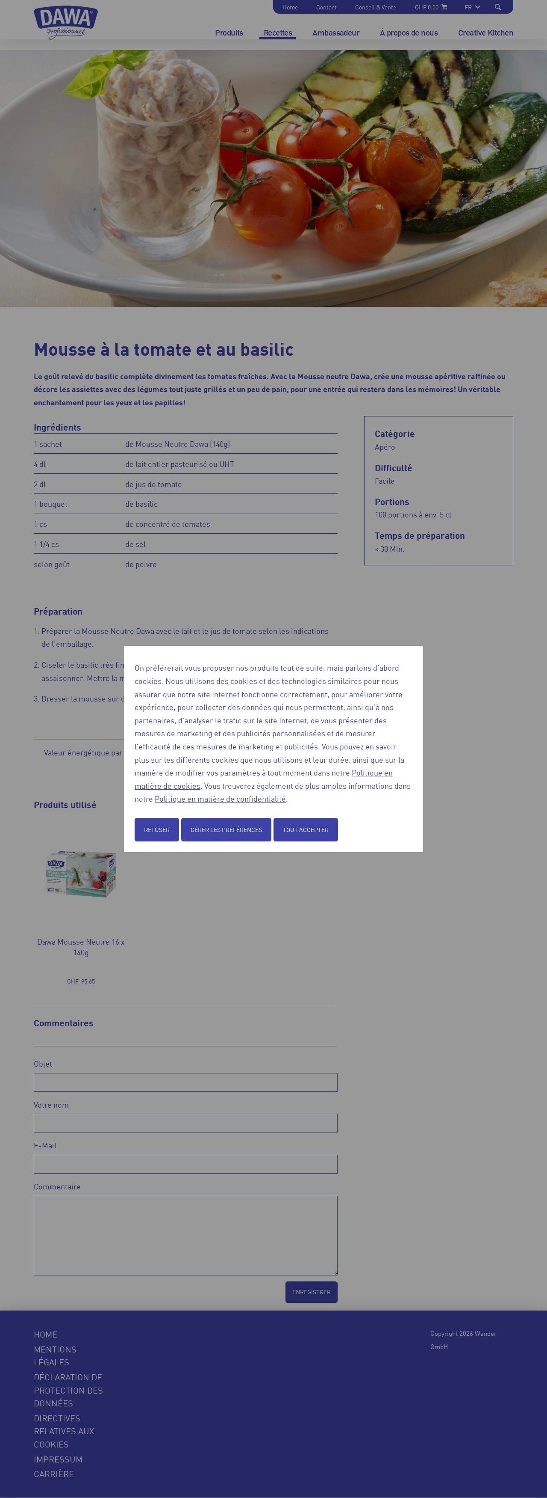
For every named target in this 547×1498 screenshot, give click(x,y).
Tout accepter (306, 829)
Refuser (157, 829)
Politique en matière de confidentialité (220, 798)
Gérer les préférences (226, 829)
